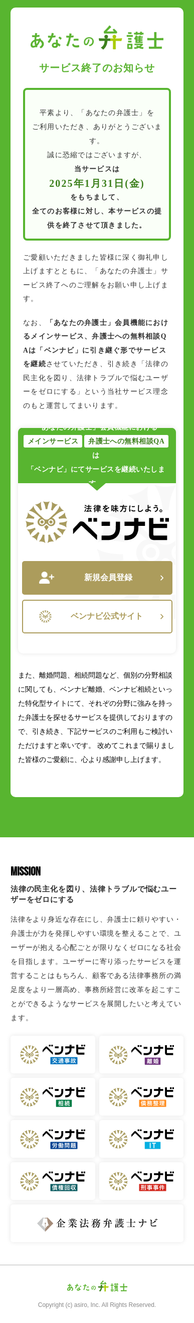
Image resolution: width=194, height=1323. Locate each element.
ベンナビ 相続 (53, 1097)
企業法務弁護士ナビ (97, 1223)
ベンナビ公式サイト (101, 616)
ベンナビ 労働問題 (53, 1139)
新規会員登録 (101, 578)
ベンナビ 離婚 (141, 1054)
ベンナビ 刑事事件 (141, 1181)
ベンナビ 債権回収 (53, 1181)
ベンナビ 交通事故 (53, 1054)
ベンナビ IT (141, 1139)
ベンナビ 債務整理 (141, 1097)
